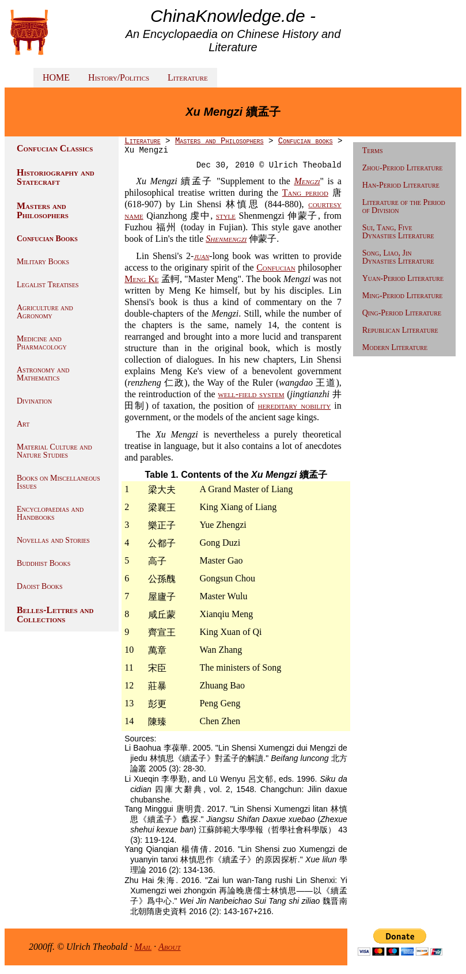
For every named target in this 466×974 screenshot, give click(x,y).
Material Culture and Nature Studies (54, 451)
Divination (34, 401)
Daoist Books (40, 586)
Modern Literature (394, 347)
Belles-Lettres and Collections (55, 614)
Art (23, 424)
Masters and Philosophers (43, 210)
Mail (142, 947)
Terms (372, 150)
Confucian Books (47, 238)
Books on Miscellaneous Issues (58, 482)
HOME (56, 77)
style (226, 215)
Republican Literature (400, 330)
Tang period (305, 192)
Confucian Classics (55, 148)
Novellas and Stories (53, 540)
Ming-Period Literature (402, 295)
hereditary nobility (294, 405)
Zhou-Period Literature (402, 167)
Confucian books (305, 141)
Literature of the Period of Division (403, 206)
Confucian (275, 267)
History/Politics (118, 77)
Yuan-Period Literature (403, 278)
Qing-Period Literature (401, 313)
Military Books (43, 261)
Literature (188, 77)
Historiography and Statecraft (55, 177)
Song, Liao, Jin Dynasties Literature (398, 257)
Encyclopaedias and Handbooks (50, 513)
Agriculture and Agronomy (45, 311)
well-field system (251, 394)
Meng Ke (141, 279)
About (169, 947)
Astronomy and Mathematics (43, 374)
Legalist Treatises (48, 284)
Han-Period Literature (401, 185)
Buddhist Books (43, 563)
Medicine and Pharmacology (42, 342)
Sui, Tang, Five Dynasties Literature (398, 231)
